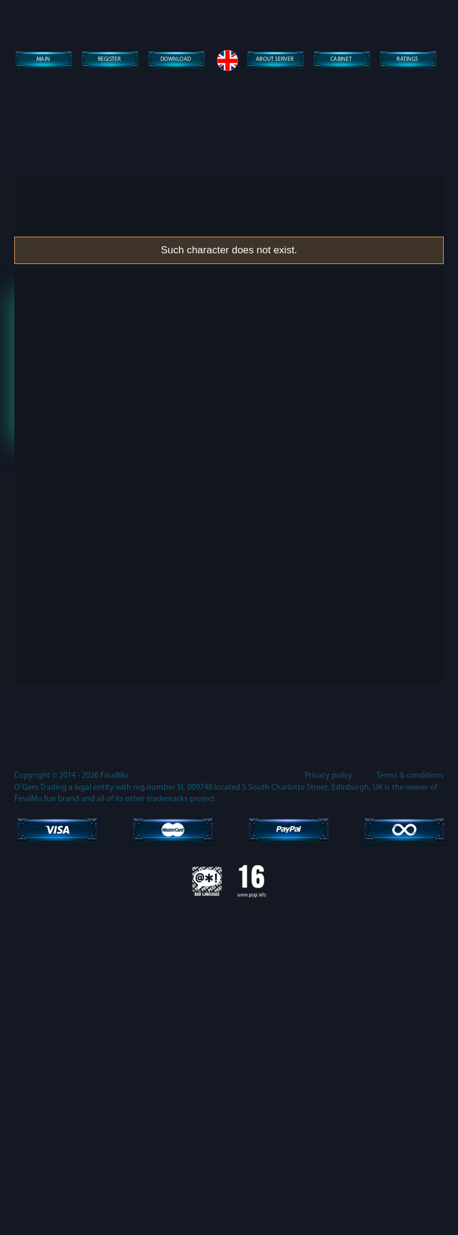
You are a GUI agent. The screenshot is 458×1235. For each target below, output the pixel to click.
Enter (229, 438)
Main (42, 60)
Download (175, 60)
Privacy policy (328, 1099)
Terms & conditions (410, 1099)
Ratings (407, 60)
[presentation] (229, 379)
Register (109, 60)
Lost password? (229, 474)
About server (275, 60)
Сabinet (341, 60)
